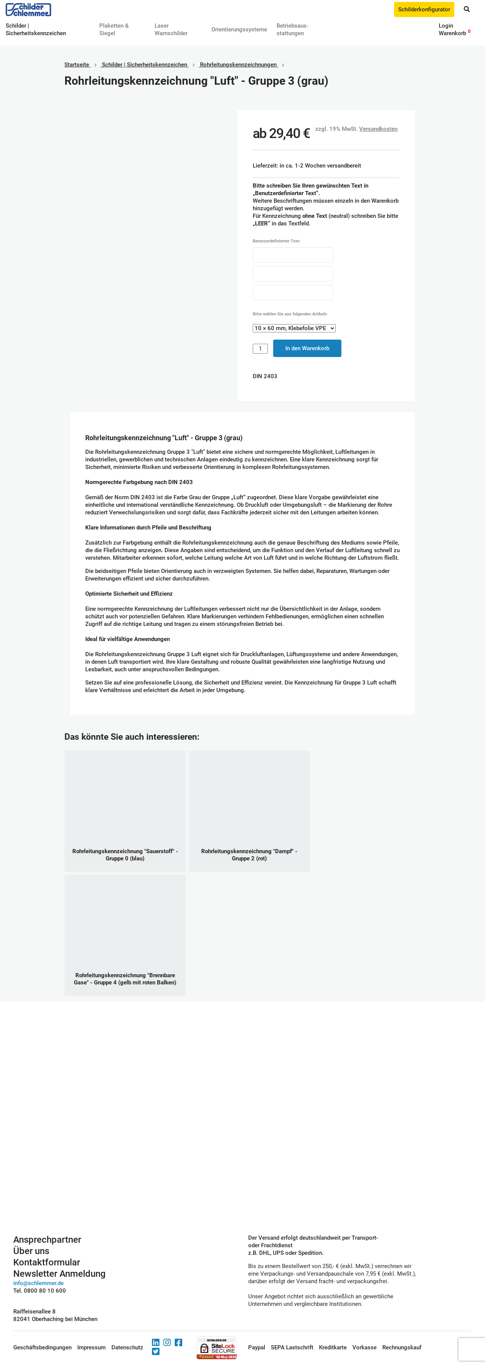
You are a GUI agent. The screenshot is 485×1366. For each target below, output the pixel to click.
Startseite (76, 64)
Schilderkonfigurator (424, 9)
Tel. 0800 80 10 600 (39, 1290)
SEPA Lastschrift (292, 1347)
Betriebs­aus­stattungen (292, 29)
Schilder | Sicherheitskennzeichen (144, 64)
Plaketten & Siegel (114, 29)
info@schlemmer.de (38, 1283)
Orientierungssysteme (239, 29)
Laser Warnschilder (171, 29)
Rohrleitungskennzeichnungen (238, 64)
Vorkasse (364, 1347)
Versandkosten (378, 129)
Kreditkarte (333, 1347)
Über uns (31, 1251)
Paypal (256, 1347)
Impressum (91, 1347)
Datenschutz (127, 1347)
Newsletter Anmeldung (59, 1273)
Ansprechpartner (47, 1239)
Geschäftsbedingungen (42, 1347)
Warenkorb (452, 33)
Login (446, 25)
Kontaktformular (46, 1262)
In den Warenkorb (307, 348)
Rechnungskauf (401, 1347)
